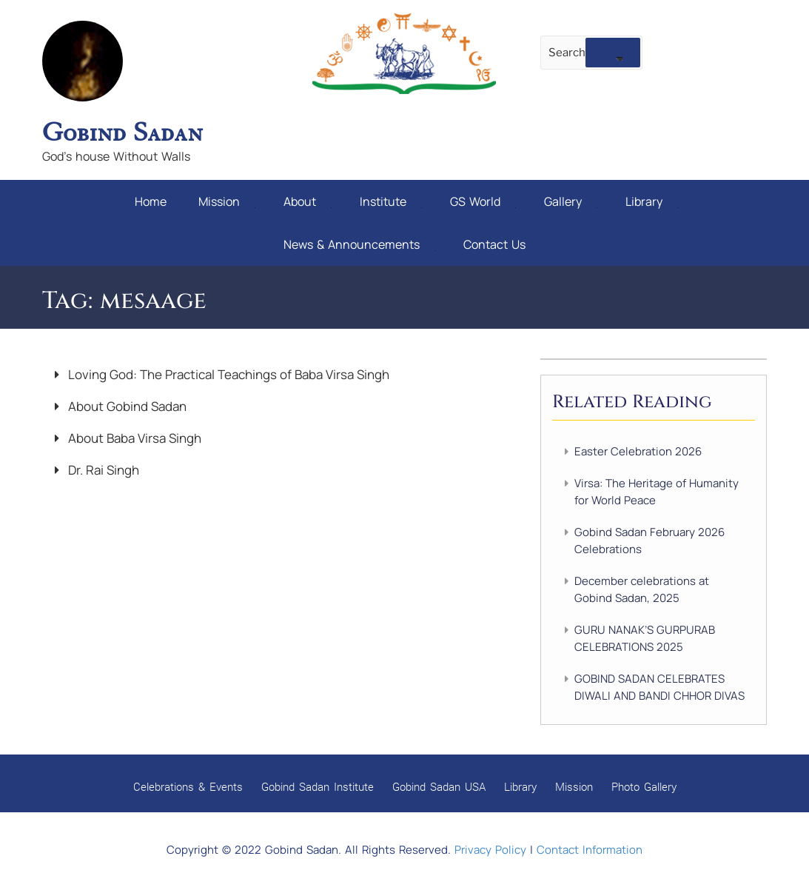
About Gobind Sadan (126, 406)
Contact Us (494, 244)
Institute (391, 201)
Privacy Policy (490, 849)
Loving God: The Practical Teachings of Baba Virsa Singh (227, 374)
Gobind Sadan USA (439, 786)
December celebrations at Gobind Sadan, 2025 (641, 589)
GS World (483, 201)
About (307, 201)
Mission (226, 201)
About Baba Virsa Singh (133, 437)
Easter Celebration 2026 (638, 451)
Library (651, 201)
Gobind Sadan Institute (317, 786)
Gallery (570, 201)
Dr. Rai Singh (102, 469)
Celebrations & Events (188, 786)
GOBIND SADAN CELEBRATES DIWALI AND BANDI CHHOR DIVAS (659, 687)
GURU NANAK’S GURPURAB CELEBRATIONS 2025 (644, 638)
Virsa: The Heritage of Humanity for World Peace (656, 491)
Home (151, 201)
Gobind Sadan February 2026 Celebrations (649, 540)
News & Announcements (359, 244)
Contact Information (589, 849)
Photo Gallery (644, 786)
